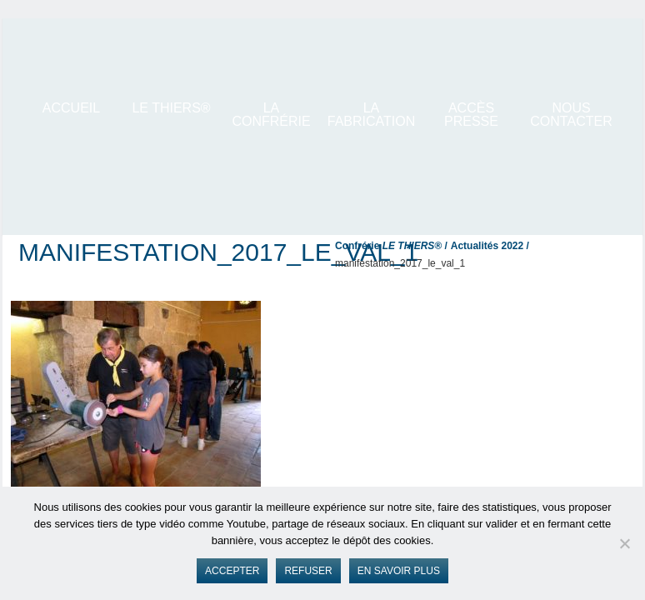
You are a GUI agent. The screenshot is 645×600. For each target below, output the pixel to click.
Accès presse (471, 114)
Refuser (308, 571)
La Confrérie (271, 114)
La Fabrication (372, 114)
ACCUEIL (71, 108)
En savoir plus (399, 571)
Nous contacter (571, 114)
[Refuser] (624, 543)
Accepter (232, 571)
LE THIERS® (171, 108)
